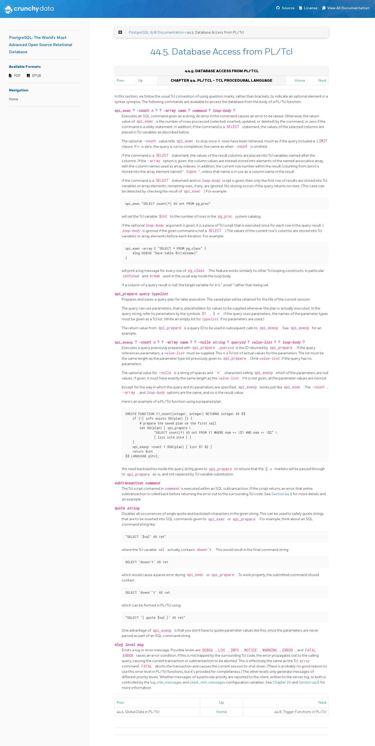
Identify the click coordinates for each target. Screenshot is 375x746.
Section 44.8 (309, 682)
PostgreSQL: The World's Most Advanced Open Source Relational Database (40, 45)
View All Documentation (348, 8)
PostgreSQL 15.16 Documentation (156, 32)
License (310, 8)
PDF (17, 76)
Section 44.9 (282, 494)
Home (13, 99)
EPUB (36, 76)
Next (322, 80)
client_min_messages (208, 682)
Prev (120, 80)
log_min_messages (166, 682)
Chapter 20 (282, 682)
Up (140, 80)
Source (288, 8)
